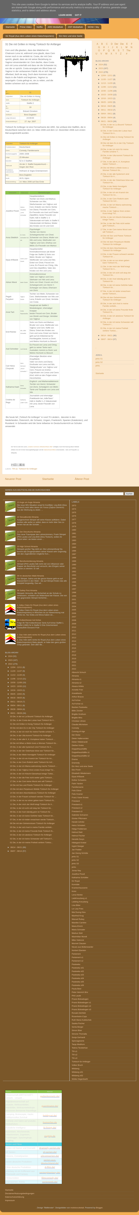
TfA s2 (15, 469)
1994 (74, 578)
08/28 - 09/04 (107, 117)
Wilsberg (75, 1068)
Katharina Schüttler (80, 877)
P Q (106, 50)
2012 (74, 634)
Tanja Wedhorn (78, 1044)
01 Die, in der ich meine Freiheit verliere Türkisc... (114, 329)
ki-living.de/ (49, 1127)
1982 (74, 537)
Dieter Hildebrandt (80, 742)
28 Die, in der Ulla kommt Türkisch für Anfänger (30, 735)
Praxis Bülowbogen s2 (81, 1006)
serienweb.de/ (49, 1182)
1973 (74, 505)
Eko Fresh (76, 770)
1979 (74, 526)
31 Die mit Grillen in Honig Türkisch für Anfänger (31, 724)
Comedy (75, 728)
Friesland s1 (77, 804)
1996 (74, 585)
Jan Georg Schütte (80, 853)
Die (122, 44)
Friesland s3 (77, 811)
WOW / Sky (93, 27)
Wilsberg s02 (77, 1075)
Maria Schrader (78, 930)
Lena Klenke (77, 895)
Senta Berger (77, 1027)
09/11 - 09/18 (107, 110)
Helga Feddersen (79, 829)
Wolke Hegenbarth (80, 1079)
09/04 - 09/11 (107, 114)
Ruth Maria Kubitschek (82, 1020)
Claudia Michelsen (80, 724)
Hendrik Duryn (78, 839)
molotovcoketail (77, 1208)
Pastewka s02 (78, 971)
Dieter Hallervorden (80, 738)
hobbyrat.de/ (50, 1115)
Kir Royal (76, 881)
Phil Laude (76, 996)
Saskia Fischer (78, 1023)
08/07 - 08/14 (107, 339)
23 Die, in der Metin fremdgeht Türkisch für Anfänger (113, 187)
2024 (101, 64)
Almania (75, 676)
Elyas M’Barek (78, 776)
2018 (74, 655)
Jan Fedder (77, 850)
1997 (74, 589)
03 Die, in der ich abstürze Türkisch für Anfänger (31, 835)
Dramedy (76, 763)
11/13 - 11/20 (107, 83)
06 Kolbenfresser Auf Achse (29, 620)
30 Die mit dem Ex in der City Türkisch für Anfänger (32, 728)
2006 (74, 613)
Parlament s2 (77, 961)
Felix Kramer (77, 794)
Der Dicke (76, 735)
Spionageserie (78, 1041)
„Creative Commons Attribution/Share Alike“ (40, 446)
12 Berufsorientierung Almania (30, 561)
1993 (74, 575)
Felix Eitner (77, 790)
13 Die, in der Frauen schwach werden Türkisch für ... (33, 797)
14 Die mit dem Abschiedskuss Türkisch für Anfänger (113, 249)
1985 (74, 547)
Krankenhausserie (80, 888)
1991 (74, 568)
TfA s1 (74, 1051)
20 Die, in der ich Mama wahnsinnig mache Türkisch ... (115, 206)
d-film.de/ (50, 1167)
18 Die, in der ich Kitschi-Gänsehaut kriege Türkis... (32, 774)
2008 (74, 620)
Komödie (75, 884)
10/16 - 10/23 (107, 98)
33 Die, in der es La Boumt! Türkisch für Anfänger (31, 716)
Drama (75, 759)
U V (99, 53)
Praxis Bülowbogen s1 (81, 1002)
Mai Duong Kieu (79, 912)
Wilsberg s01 (77, 1072)
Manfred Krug (78, 916)
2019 (74, 658)
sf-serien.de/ (50, 1152)
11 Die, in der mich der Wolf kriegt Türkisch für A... (115, 267)
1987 (74, 554)
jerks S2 (99, 362)
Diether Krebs (78, 745)
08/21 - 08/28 (107, 121)
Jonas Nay (76, 870)
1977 (74, 519)
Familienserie (77, 787)
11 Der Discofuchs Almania (28, 532)
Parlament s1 (77, 957)
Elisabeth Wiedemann (81, 773)
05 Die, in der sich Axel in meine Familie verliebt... (114, 304)
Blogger (99, 1208)
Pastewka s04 (78, 978)
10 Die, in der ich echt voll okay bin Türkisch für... (31, 808)
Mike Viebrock (78, 940)
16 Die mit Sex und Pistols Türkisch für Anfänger (31, 785)
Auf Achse (76, 700)
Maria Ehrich (77, 926)
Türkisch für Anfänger (28, 469)
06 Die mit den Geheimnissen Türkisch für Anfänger (113, 298)
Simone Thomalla (79, 1034)
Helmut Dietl (77, 832)
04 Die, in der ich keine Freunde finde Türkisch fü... (32, 831)
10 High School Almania (27, 546)
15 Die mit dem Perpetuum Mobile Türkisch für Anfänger (115, 243)
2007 (74, 617)
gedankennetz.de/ (50, 1096)
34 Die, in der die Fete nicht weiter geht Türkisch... (115, 224)
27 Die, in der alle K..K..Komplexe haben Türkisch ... (115, 163)
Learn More (65, 15)
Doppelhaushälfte (79, 749)
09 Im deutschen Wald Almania (30, 576)
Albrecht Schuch (79, 672)
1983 (74, 540)
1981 (74, 533)
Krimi (74, 891)
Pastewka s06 (78, 985)
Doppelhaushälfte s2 (81, 756)
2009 (74, 624)
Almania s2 (77, 683)
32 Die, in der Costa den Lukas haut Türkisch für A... (116, 132)
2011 (74, 631)
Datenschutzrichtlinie (50, 450)
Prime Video (26, 27)
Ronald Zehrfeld (79, 1013)
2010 (74, 627)
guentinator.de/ (50, 1106)
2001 (74, 599)
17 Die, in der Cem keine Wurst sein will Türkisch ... (32, 781)
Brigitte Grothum (79, 714)
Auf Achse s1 (77, 704)
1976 (74, 516)
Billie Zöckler (77, 711)
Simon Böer (77, 1030)
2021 (74, 665)
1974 (74, 509)
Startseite (10, 27)
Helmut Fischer (78, 836)
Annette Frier (77, 690)
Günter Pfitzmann (79, 818)
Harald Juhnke (78, 822)
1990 (74, 565)
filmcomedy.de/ (49, 1178)
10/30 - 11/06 (107, 91)
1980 (74, 530)
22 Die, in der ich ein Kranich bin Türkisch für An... (114, 193)
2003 (74, 603)
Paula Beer (77, 989)
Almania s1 (77, 679)
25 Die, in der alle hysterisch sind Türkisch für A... (114, 175)
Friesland (76, 801)
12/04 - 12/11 (107, 75)
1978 (74, 523)
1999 (74, 596)
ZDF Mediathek (75, 27)
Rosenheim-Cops (79, 1016)
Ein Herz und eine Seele (70, 36)
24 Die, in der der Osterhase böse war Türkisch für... (32, 751)
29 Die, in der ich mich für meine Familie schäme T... (114, 150)
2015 (74, 645)
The (128, 50)
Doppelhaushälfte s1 (81, 752)
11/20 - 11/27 (107, 79)
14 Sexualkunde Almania (28, 517)
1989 (74, 561)
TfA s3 (74, 1058)
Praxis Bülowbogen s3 (81, 1009)
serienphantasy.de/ (49, 1172)
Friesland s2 (77, 808)
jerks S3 (75, 863)
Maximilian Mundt (79, 936)
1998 (74, 592)
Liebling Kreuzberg (80, 902)
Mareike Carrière (79, 923)
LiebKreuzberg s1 (79, 898)
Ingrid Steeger (78, 846)
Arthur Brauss (78, 697)
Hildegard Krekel (79, 843)
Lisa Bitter (76, 905)
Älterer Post (82, 478)
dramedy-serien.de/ (50, 1148)
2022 (101, 72)
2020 (74, 662)
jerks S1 (99, 359)
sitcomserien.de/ (50, 1156)
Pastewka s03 (78, 975)
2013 (74, 638)
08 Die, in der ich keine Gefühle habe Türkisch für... (32, 816)
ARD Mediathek (55, 27)
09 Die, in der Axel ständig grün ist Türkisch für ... (31, 812)
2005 (74, 610)
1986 (74, 551)
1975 (74, 512)
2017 (74, 651)
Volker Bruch (77, 1065)
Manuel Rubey (78, 919)
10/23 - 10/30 (107, 95)
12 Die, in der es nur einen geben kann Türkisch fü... (114, 261)
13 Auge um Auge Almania (28, 502)
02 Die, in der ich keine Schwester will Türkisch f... (31, 839)
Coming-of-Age (78, 731)
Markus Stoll (77, 933)
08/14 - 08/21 (107, 335)
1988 (74, 558)
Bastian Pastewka (79, 707)
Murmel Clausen (79, 943)
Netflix (40, 27)
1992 (74, 571)
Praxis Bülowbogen (80, 999)
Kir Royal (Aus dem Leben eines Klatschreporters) (30, 36)
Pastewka (76, 964)
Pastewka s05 (78, 982)
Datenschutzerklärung (14, 1197)
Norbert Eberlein (79, 950)
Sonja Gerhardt (78, 1037)
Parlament (76, 954)
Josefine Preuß (78, 874)
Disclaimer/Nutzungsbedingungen (19, 1193)
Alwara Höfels (78, 686)
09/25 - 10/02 (107, 102)
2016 (74, 648)
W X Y (111, 53)
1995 (74, 582)
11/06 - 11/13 (107, 87)
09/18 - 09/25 (107, 106)
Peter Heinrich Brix (80, 992)
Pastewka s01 (78, 968)
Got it (78, 15)
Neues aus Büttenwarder (82, 947)
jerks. (98, 366)
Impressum (10, 1200)
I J (111, 47)
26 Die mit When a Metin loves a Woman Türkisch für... (114, 169)
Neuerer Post (13, 478)
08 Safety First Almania (27, 590)
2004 (74, 606)
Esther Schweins (79, 780)
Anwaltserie (77, 693)
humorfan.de (50, 1122)
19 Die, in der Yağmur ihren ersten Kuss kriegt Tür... (115, 212)
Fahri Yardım (77, 783)
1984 (74, 544)
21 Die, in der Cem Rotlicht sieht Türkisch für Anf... (114, 200)
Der (116, 44)
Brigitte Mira (77, 718)
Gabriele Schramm (80, 815)
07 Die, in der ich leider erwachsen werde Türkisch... (115, 292)
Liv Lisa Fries (77, 909)
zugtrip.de (49, 1136)
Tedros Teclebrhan (80, 1048)
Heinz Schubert (78, 825)
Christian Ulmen (79, 721)
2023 (101, 68)
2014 (74, 641)
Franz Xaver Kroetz (80, 797)
